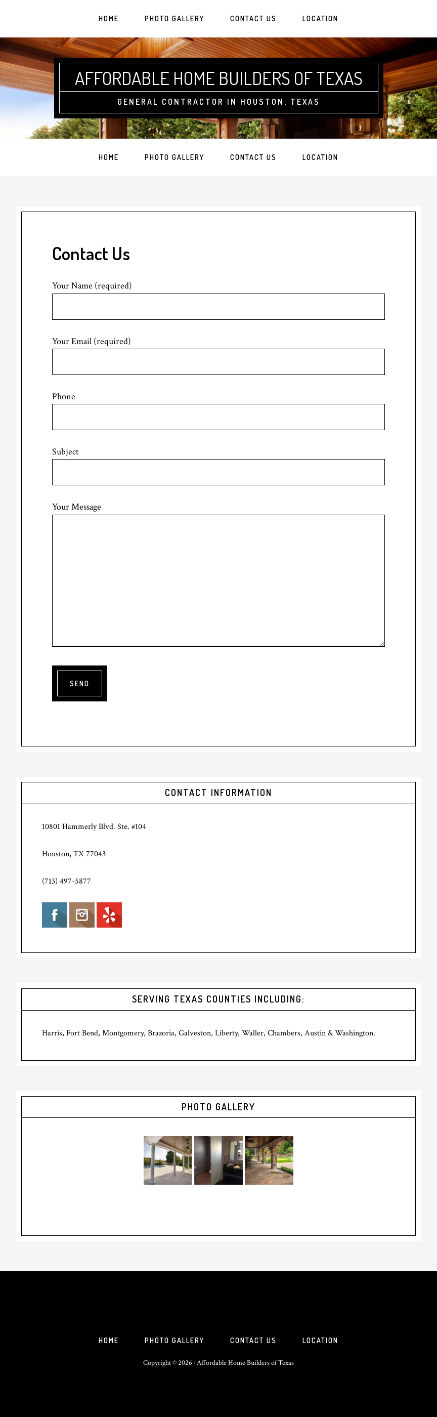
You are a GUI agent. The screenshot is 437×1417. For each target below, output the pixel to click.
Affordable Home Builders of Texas (219, 78)
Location (320, 1340)
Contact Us (253, 1340)
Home (109, 1340)
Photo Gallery (174, 1340)
